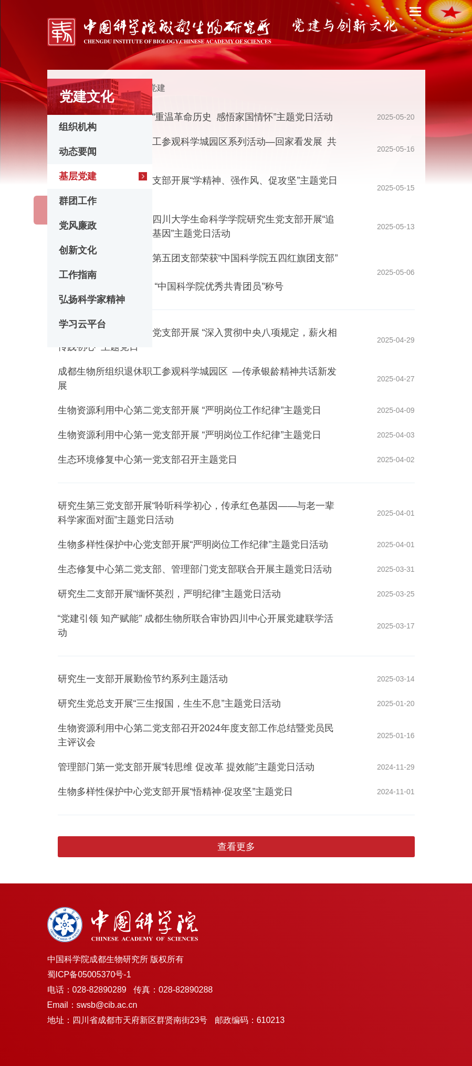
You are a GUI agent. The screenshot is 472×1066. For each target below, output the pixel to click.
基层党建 (78, 176)
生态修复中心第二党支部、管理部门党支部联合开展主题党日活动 (195, 569)
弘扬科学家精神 (92, 299)
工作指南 (78, 275)
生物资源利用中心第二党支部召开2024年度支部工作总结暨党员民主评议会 (196, 735)
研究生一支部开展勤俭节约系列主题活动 (143, 679)
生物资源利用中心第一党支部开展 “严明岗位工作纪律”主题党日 (190, 435)
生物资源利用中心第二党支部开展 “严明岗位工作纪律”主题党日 (190, 410)
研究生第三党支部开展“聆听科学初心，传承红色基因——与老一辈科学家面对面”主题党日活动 (196, 512)
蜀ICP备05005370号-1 (89, 974)
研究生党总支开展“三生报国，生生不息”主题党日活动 (169, 703)
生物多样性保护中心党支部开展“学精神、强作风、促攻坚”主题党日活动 (198, 187)
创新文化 (78, 250)
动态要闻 (78, 151)
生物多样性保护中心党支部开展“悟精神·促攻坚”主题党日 (175, 791)
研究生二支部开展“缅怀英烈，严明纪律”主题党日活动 (169, 594)
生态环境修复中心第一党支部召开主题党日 (147, 459)
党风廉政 (78, 225)
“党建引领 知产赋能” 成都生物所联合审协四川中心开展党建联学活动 (196, 625)
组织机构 (78, 127)
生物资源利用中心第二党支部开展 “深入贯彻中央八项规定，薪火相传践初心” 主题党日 (198, 339)
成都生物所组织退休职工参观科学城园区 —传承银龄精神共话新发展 (197, 378)
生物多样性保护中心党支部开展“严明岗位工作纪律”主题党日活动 (193, 544)
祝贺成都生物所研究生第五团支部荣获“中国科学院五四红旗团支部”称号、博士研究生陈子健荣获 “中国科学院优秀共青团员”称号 (198, 272)
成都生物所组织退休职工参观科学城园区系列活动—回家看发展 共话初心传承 (197, 148)
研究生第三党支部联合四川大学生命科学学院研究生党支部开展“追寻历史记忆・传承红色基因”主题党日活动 (196, 226)
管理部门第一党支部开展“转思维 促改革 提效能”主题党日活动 (186, 767)
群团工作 (78, 201)
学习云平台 (82, 324)
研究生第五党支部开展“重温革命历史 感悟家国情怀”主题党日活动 (195, 117)
